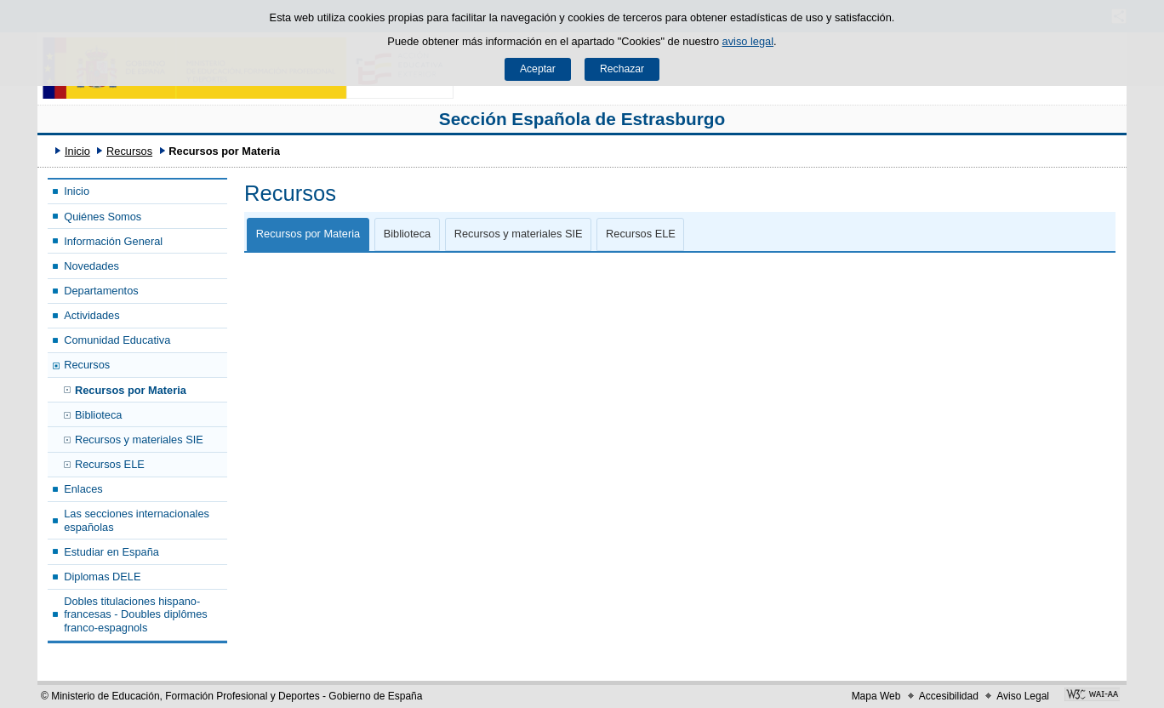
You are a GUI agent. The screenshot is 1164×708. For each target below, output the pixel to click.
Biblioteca (99, 414)
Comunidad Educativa (117, 340)
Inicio (77, 151)
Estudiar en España (111, 551)
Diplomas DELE (102, 576)
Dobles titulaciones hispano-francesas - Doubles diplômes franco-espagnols (136, 614)
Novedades (91, 266)
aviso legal (747, 41)
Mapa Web (876, 696)
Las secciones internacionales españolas (136, 520)
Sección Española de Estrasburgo (582, 118)
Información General (113, 241)
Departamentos (101, 290)
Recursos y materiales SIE (139, 439)
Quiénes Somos (102, 216)
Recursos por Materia (130, 390)
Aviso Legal (1022, 696)
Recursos (129, 151)
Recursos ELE (110, 464)
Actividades (91, 315)
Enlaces (83, 488)
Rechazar (622, 69)
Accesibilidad (949, 696)
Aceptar (538, 69)
